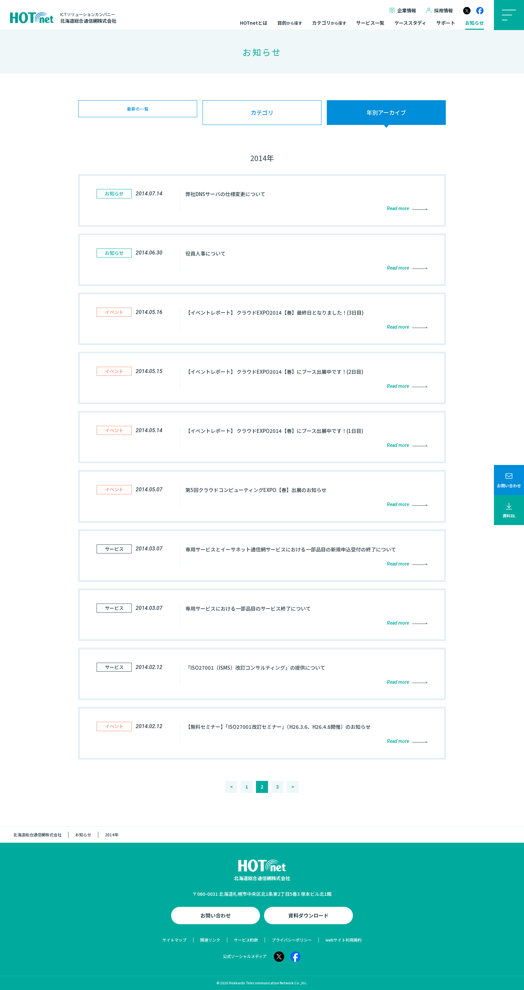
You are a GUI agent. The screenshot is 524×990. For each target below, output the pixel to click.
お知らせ (474, 23)
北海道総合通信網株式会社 (37, 834)
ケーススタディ (410, 23)
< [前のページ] (231, 786)
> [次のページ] (292, 786)
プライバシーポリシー (292, 940)
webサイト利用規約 (343, 940)
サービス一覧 (370, 23)
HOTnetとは (253, 23)
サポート (445, 23)
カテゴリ (329, 23)
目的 (289, 23)
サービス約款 (246, 940)
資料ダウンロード (308, 915)
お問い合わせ (216, 915)
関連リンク (210, 940)
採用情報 (439, 10)
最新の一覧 (138, 112)
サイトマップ (174, 940)
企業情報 (402, 10)
